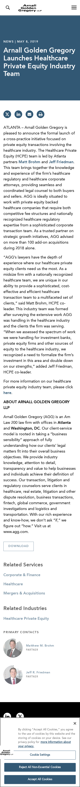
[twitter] (7, 114)
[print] (40, 114)
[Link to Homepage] (41, 8)
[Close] (75, 724)
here (7, 393)
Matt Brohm (29, 162)
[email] (29, 114)
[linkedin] (18, 114)
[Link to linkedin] (7, 716)
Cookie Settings (40, 756)
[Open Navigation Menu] (74, 7)
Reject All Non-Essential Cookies (40, 768)
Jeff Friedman (61, 162)
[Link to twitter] (20, 716)
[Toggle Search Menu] (7, 7)
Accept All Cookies (40, 780)
